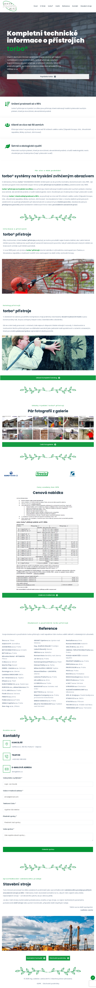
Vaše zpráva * (8, 829)
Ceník (57, 6)
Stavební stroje (86, 6)
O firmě (42, 6)
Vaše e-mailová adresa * (13, 791)
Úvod (35, 6)
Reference (66, 6)
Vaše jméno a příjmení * (12, 778)
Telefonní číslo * (9, 803)
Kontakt (75, 6)
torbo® (50, 6)
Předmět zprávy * (10, 816)
